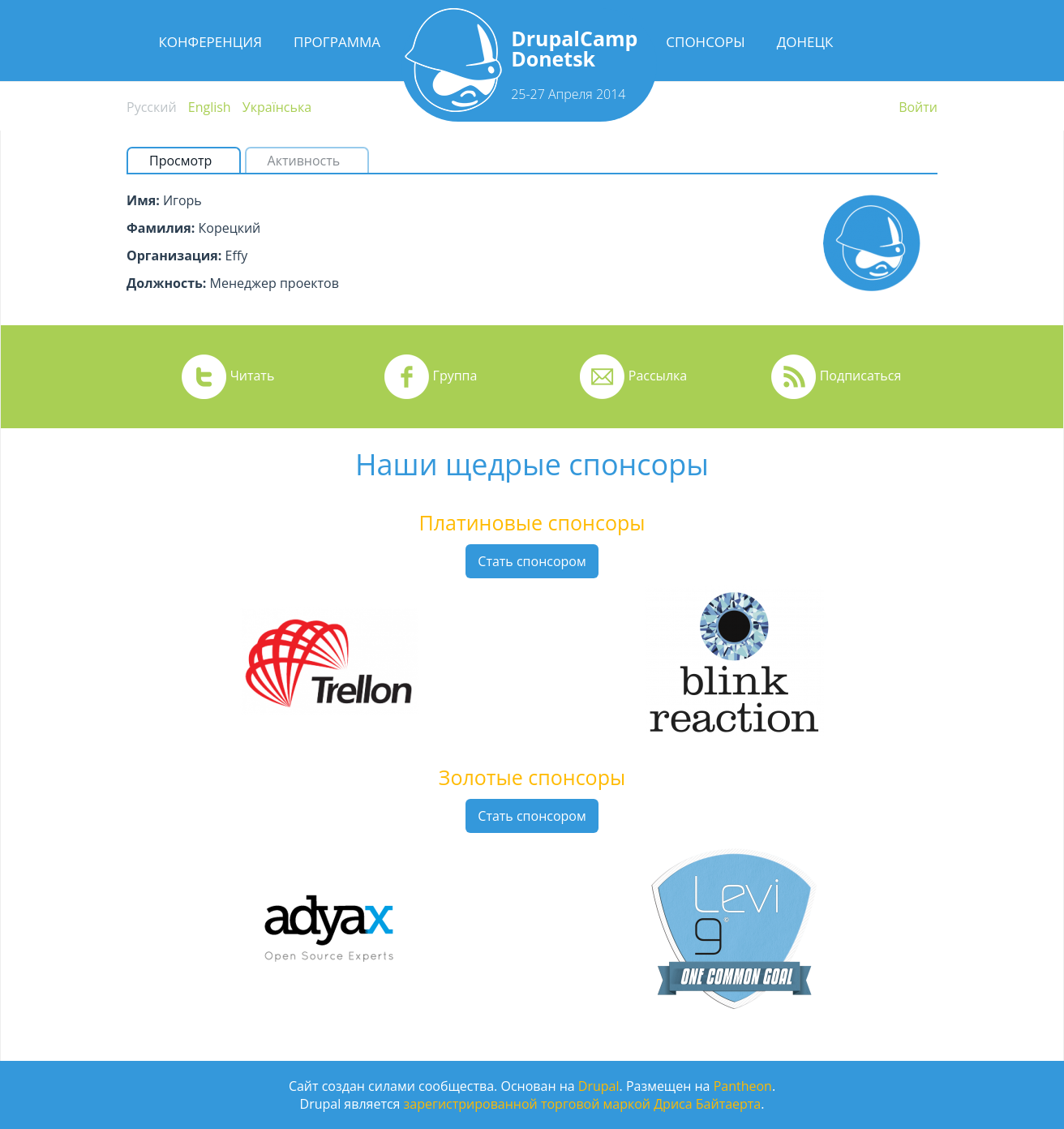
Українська (276, 107)
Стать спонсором (532, 561)
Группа (455, 375)
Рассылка (658, 375)
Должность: (166, 283)
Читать (252, 375)
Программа (337, 41)
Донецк (805, 41)
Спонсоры (705, 41)
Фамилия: (161, 228)
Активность (304, 161)
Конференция (210, 41)
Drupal (599, 1086)
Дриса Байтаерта (707, 1104)
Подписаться (861, 375)
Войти (918, 107)
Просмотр (187, 161)
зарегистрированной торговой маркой (527, 1104)
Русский (152, 107)
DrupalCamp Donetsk (574, 48)
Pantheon (743, 1086)
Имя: (143, 200)
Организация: (174, 255)
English (209, 107)
